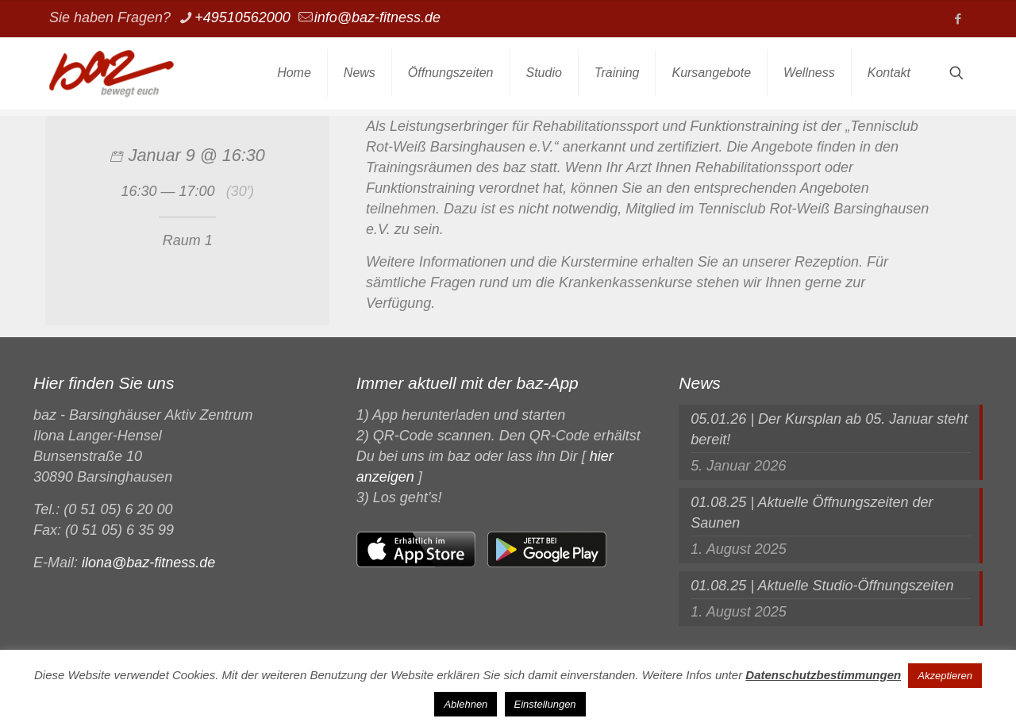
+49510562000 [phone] (242, 17)
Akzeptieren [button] (945, 676)
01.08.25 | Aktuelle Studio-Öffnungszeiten (822, 585)
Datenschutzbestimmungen (823, 675)
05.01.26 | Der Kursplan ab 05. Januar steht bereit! (829, 429)
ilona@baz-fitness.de (148, 562)
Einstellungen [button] (545, 704)
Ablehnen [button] (465, 704)
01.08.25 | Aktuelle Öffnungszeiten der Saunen (812, 512)
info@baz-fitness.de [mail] (377, 17)
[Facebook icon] (958, 18)
